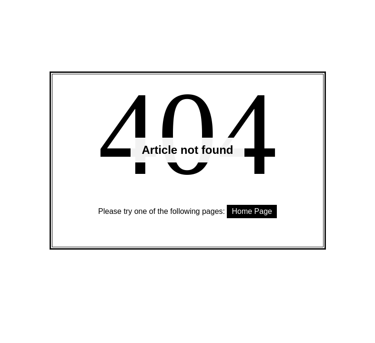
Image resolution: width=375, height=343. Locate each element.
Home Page (252, 211)
